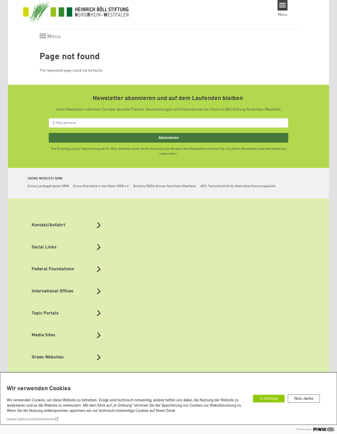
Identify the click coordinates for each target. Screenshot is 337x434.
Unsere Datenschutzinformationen (30, 419)
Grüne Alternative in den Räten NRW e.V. (101, 186)
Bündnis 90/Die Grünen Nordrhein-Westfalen (164, 186)
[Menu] (282, 5)
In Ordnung (269, 398)
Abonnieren (168, 138)
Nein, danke (303, 398)
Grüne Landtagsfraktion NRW (48, 186)
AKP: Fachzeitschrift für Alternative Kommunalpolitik (237, 186)
